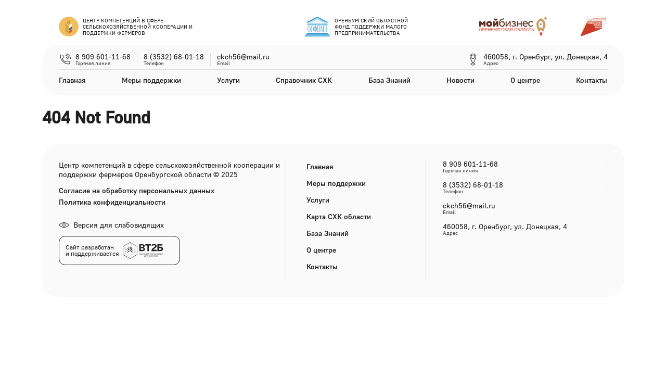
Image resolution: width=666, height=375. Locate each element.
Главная (72, 80)
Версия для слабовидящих (111, 224)
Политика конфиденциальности (112, 202)
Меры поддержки (151, 80)
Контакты (591, 80)
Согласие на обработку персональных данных (136, 190)
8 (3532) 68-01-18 (174, 56)
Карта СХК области (338, 216)
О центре (525, 80)
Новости (460, 80)
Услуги (228, 80)
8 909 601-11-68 (103, 56)
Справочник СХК (304, 80)
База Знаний (389, 80)
